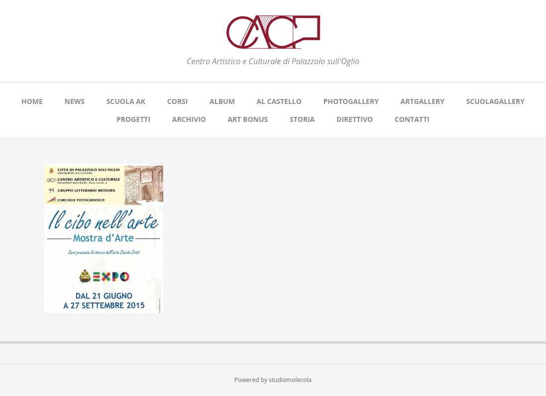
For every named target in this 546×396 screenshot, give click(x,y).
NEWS (75, 101)
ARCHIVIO (189, 119)
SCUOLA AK (126, 101)
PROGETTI (133, 119)
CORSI (177, 101)
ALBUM (222, 101)
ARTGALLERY (422, 101)
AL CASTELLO (279, 101)
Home (32, 101)
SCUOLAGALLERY (495, 101)
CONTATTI (412, 119)
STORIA (302, 119)
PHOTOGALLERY (351, 101)
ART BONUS (247, 119)
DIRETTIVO (354, 119)
